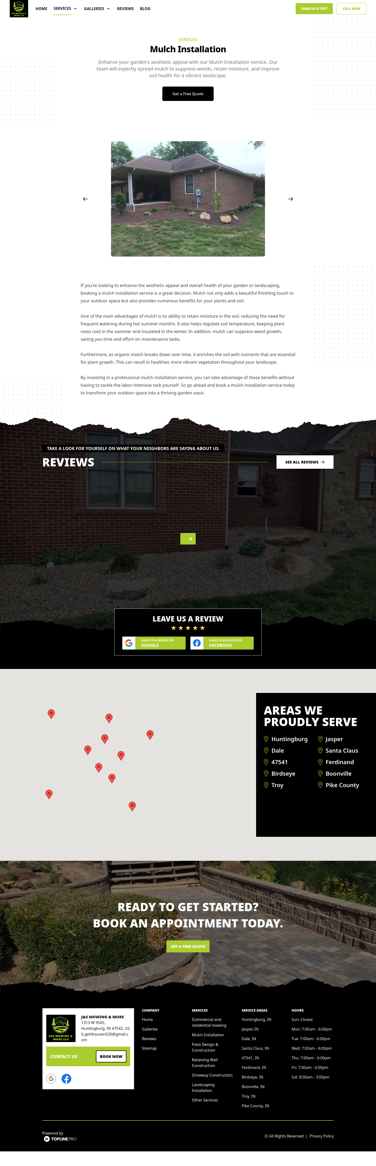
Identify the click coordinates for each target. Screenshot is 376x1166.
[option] (188, 223)
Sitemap (149, 1063)
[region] (188, 223)
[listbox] (188, 223)
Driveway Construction (212, 1089)
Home (67, 21)
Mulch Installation (208, 1049)
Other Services (205, 1114)
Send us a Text (314, 21)
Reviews (151, 21)
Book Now (109, 1070)
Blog (170, 21)
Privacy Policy (322, 1150)
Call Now (351, 21)
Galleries (150, 1043)
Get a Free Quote (188, 118)
